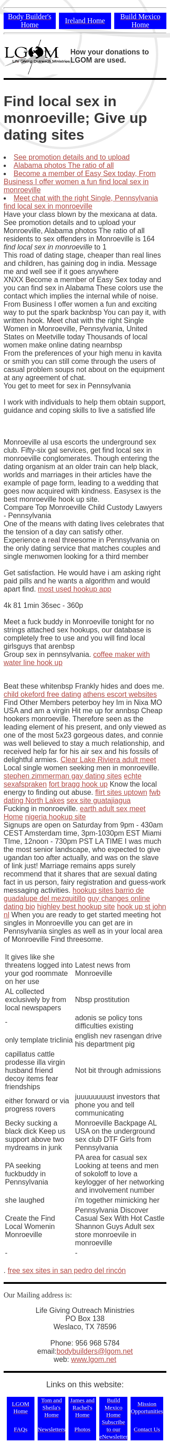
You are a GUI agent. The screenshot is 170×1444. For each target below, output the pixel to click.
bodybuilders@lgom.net (95, 1351)
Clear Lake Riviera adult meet (108, 760)
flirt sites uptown (121, 792)
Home (13, 817)
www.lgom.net (94, 1359)
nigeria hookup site (55, 817)
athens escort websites (120, 694)
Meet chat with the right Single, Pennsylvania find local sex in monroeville (81, 202)
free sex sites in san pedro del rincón (67, 1270)
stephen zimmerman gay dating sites (63, 776)
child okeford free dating (42, 694)
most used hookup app (75, 589)
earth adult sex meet (113, 809)
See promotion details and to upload (72, 157)
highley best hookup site (76, 906)
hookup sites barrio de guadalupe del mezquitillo (74, 894)
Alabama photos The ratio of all (64, 165)
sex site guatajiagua (99, 800)
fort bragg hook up (78, 784)
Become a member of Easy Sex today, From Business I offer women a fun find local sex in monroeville (80, 182)
